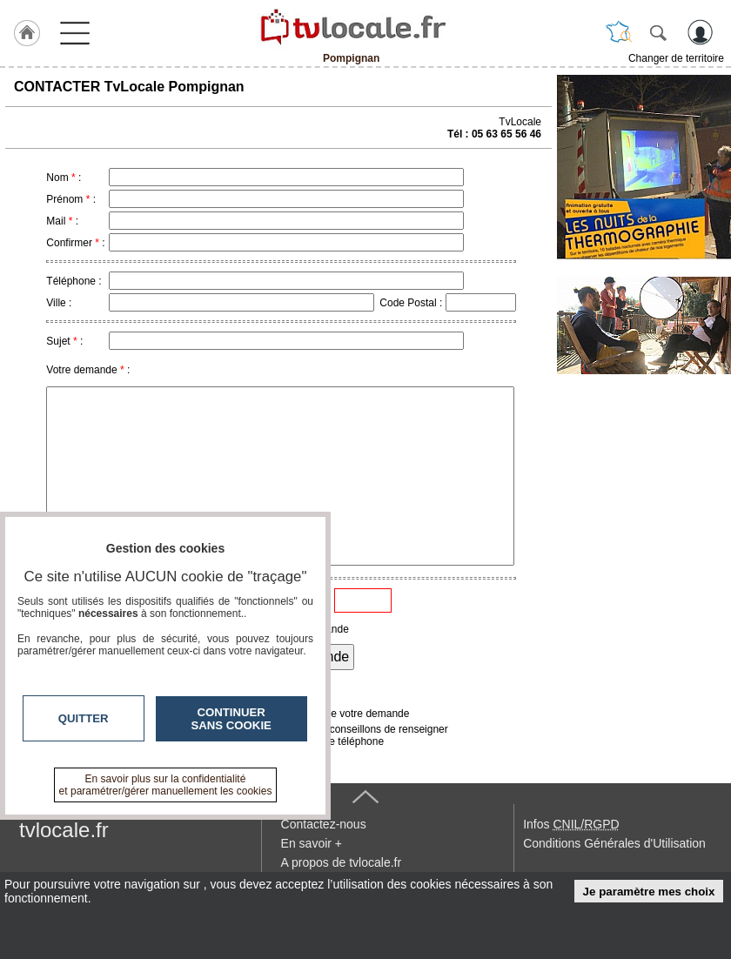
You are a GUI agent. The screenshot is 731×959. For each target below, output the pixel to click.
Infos (571, 824)
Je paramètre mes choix (649, 891)
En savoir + (311, 843)
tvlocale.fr (64, 830)
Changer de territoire (676, 58)
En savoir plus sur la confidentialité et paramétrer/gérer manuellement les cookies (165, 785)
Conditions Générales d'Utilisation (614, 843)
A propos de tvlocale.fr (341, 862)
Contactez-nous (323, 824)
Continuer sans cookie (231, 719)
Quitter (83, 718)
